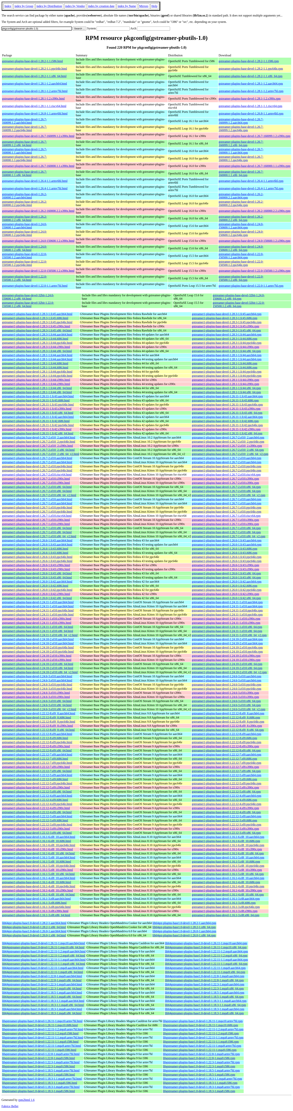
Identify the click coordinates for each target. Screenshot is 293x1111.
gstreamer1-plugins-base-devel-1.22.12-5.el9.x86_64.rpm (226, 791)
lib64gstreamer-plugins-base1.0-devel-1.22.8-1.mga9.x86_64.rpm (204, 980)
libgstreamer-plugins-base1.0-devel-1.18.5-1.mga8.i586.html (38, 1074)
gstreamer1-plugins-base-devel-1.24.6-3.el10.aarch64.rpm (226, 676)
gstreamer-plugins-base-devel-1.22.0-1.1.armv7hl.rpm (251, 285)
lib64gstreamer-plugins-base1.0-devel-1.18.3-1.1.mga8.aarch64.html (43, 1000)
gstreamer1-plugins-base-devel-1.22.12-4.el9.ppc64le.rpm (226, 804)
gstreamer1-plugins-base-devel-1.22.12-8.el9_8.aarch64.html (38, 713)
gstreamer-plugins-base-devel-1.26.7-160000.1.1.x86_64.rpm (241, 173)
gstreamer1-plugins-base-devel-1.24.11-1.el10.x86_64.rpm (227, 626)
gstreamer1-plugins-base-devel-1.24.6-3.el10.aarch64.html (37, 676)
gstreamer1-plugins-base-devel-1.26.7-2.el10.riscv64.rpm (226, 474)
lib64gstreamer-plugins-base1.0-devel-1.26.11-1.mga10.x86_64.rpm (206, 947)
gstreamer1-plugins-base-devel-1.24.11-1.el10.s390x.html (36, 618)
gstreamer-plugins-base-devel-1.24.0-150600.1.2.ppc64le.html (24, 233)
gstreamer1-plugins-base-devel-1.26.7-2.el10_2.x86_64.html (38, 449)
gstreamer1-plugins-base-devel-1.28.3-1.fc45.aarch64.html (37, 314)
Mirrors (143, 6)
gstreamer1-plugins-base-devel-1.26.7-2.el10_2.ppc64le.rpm (228, 441)
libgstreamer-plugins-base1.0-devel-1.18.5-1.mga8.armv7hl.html (41, 1070)
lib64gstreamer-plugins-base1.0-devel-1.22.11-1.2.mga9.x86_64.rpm (206, 955)
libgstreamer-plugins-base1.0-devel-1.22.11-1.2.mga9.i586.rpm (201, 1033)
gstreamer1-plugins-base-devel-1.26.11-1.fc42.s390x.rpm (226, 429)
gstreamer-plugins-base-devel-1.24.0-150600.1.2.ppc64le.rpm (241, 233)
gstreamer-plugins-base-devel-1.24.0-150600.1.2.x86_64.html (24, 248)
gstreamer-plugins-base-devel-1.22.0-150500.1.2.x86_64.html (24, 278)
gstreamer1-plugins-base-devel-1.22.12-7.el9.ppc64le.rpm (226, 762)
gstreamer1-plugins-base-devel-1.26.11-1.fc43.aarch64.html (38, 396)
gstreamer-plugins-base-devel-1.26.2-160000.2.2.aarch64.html (24, 196)
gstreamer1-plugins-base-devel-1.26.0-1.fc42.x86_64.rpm (226, 598)
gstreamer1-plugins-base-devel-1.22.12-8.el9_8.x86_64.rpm (228, 729)
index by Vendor (75, 6)
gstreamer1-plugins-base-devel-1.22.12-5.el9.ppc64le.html (37, 783)
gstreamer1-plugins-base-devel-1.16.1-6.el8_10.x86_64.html (38, 853)
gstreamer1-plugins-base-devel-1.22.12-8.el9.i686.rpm (224, 738)
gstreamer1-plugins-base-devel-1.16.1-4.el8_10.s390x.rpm (227, 890)
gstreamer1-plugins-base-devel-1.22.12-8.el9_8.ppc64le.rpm (228, 721)
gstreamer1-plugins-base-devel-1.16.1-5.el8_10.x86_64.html (38, 874)
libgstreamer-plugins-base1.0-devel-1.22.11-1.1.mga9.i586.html (40, 1041)
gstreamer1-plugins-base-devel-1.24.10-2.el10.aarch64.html (38, 639)
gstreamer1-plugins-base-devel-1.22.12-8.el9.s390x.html (36, 746)
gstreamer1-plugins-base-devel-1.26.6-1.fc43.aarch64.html (37, 540)
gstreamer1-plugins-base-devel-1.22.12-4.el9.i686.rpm (224, 799)
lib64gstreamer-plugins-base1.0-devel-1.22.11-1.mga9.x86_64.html (42, 972)
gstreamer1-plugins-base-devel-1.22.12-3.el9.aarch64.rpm (226, 816)
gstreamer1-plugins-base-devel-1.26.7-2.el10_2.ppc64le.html (38, 441)
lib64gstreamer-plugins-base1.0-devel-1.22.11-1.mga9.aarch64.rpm (205, 968)
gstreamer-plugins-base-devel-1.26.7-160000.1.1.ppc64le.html (24, 158)
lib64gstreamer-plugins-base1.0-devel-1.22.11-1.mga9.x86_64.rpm (205, 972)
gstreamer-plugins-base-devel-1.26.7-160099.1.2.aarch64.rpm (241, 121)
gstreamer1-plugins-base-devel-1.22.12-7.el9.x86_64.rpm (226, 771)
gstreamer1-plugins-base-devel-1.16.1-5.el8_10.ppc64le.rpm (228, 865)
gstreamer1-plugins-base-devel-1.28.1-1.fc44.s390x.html (36, 379)
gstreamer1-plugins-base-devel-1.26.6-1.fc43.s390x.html (36, 565)
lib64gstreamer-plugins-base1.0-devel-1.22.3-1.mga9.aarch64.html (42, 984)
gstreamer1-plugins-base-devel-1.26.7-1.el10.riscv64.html (37, 515)
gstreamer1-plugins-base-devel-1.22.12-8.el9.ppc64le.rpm (226, 742)
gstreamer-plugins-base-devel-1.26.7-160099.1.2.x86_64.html (24, 143)
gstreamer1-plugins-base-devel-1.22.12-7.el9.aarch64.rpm (226, 754)
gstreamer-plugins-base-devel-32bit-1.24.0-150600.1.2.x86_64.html (28, 297)
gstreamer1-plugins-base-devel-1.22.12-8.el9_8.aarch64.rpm (228, 713)
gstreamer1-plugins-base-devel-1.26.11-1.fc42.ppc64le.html (38, 425)
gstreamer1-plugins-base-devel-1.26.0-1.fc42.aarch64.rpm (226, 581)
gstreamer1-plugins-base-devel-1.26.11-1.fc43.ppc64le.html (38, 404)
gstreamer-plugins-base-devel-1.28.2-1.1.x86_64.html (34, 76)
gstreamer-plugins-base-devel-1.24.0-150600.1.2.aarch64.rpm (241, 226)
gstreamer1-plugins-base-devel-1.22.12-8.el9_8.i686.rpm (226, 717)
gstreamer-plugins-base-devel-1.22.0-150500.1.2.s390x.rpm (254, 270)
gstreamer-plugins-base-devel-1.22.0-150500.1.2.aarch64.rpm (241, 255)
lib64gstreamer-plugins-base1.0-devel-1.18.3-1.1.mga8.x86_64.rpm (205, 1005)
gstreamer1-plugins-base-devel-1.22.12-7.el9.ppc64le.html (37, 762)
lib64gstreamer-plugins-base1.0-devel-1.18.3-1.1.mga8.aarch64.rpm (205, 1000)
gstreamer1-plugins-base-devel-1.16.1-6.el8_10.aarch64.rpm (228, 836)
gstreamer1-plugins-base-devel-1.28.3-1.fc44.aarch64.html (37, 334)
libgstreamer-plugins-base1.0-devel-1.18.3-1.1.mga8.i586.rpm (200, 1082)
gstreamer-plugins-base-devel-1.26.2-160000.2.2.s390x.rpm (254, 210)
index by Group (23, 6)
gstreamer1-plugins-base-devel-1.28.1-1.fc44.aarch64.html (37, 355)
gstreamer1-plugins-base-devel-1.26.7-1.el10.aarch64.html (37, 499)
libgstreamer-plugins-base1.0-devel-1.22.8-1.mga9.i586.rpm (199, 1058)
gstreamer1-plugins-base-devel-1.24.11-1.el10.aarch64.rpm (227, 602)
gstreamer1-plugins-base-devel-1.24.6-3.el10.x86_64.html (37, 701)
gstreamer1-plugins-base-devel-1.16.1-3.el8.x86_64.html (36, 915)
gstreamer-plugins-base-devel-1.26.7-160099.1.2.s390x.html (38, 136)
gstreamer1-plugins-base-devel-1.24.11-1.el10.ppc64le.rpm (227, 610)
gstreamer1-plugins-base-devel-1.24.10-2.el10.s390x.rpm (226, 655)
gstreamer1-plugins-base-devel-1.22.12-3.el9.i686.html (35, 820)
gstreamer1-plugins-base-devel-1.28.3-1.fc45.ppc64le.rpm (226, 322)
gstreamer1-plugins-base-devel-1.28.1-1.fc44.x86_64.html (37, 388)
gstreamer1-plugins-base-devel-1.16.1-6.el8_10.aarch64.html (38, 836)
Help (154, 6)
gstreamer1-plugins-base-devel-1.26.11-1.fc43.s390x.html (36, 408)
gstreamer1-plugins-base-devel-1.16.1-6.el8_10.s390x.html (37, 849)
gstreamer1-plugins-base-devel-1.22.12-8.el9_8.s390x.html (37, 725)
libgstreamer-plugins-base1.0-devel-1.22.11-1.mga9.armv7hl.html (41, 1045)
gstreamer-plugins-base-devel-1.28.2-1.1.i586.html (32, 61)
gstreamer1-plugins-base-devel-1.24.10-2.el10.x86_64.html (37, 664)
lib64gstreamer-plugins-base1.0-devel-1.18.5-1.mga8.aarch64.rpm (204, 992)
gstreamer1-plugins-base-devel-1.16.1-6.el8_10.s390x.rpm (227, 849)
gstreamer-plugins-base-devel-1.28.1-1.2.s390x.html (33, 98)
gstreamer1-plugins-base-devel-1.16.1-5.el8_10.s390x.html (37, 869)
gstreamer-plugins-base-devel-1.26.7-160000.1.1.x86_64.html (24, 173)
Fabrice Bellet (9, 1106)
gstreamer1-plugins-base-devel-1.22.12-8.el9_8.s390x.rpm (227, 725)
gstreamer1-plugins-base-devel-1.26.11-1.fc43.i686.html (36, 400)
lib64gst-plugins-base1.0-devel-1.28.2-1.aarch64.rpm (184, 923)
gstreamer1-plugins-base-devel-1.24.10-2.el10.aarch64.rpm (227, 639)
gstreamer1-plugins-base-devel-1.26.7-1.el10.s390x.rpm (225, 519)
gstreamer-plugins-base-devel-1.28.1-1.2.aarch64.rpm (251, 83)
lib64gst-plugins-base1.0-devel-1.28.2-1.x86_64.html (34, 927)
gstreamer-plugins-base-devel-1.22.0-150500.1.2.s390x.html (38, 270)
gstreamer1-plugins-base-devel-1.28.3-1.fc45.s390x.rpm (225, 326)
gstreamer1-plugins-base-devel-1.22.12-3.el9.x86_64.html (37, 832)
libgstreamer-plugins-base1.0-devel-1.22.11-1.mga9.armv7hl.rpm (202, 1045)
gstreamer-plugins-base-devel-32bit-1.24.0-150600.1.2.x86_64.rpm (239, 297)
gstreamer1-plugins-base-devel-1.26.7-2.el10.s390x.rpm (225, 478)
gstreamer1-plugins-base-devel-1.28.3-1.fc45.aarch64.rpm (226, 314)
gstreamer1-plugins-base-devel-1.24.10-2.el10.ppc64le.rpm (227, 647)
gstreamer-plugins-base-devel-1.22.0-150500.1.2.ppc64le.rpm (241, 263)
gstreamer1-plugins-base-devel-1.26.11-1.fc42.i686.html (36, 421)
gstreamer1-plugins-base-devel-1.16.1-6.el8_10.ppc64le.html (38, 845)
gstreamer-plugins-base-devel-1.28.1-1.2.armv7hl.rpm (251, 91)
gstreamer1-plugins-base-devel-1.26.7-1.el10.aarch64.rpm (226, 499)
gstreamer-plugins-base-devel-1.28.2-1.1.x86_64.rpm (250, 76)
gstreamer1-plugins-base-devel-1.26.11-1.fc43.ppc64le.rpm (227, 404)
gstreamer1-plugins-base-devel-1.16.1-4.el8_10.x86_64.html (38, 894)
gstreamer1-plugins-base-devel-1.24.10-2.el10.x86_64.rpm (227, 664)
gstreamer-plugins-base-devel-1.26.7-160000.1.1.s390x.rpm (254, 166)
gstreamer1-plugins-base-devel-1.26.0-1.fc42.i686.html (35, 585)
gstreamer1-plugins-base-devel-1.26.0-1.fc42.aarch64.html (37, 581)
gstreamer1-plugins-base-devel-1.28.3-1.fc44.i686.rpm (224, 338)
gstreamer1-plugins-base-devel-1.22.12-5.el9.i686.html (35, 779)
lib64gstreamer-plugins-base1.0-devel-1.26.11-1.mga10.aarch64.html (43, 943)
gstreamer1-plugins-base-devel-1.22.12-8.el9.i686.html (35, 738)
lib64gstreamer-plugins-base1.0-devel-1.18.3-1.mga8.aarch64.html (42, 1009)
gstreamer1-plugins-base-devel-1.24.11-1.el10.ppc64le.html (38, 610)
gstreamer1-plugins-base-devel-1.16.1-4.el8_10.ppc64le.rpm (228, 886)
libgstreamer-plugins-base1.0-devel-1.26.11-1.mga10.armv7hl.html (42, 1021)
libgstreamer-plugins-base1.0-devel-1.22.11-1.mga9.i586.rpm (200, 1049)
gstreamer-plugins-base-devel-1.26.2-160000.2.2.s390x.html (38, 210)
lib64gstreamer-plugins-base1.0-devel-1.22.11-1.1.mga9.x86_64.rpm (206, 963)
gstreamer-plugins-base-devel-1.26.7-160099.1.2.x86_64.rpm (241, 143)
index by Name (127, 6)
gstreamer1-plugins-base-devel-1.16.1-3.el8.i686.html (34, 902)
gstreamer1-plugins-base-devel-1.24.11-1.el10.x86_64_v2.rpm (229, 635)
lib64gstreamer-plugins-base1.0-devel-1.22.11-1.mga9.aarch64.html (42, 968)
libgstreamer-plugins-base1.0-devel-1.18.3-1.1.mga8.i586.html (39, 1082)
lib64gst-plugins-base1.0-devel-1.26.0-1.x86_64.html (34, 935)
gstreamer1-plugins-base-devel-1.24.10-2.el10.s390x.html (36, 655)
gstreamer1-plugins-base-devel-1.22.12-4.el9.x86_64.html (37, 812)
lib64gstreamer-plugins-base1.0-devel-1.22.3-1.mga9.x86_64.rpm (204, 988)
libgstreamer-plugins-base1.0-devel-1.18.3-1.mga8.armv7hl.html (41, 1087)
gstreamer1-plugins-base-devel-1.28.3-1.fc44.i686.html (35, 338)
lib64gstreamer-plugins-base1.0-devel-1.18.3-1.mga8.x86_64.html (41, 1013)
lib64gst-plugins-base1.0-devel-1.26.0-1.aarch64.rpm (184, 931)
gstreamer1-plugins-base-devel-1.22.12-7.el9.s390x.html (36, 766)
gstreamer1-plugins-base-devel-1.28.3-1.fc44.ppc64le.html (37, 342)
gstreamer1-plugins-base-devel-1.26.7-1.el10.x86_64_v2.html (39, 536)
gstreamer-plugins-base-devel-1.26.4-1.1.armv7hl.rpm (251, 188)
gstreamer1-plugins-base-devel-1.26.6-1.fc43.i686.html (35, 548)
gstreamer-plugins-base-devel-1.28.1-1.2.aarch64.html (34, 83)
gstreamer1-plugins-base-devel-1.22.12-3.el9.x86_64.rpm (226, 832)
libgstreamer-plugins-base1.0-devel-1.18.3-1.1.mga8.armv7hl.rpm (202, 1078)
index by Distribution (49, 6)
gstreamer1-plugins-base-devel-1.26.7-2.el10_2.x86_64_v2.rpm (230, 454)
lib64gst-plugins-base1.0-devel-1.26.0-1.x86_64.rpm (184, 935)
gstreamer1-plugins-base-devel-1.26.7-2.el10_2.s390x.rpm (227, 445)
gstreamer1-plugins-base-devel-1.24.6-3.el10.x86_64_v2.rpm (228, 709)
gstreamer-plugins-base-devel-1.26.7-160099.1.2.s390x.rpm (254, 136)
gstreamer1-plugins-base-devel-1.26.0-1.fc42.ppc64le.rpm (226, 589)
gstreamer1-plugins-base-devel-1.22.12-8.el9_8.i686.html (36, 717)
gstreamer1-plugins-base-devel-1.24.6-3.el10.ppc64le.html (37, 684)
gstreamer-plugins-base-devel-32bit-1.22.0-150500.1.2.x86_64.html (28, 304)
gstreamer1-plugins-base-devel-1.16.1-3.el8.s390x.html (35, 911)
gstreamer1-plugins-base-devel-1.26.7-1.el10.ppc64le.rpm (226, 507)
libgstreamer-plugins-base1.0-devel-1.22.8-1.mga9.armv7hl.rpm (201, 1054)
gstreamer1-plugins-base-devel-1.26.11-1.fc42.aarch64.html (38, 416)
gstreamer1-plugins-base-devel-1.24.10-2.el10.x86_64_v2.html (40, 672)
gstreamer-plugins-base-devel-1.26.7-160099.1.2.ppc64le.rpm (241, 128)
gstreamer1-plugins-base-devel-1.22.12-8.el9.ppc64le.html (37, 742)
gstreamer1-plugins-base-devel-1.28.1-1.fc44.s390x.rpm (225, 379)
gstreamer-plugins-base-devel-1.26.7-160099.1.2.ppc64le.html (24, 128)
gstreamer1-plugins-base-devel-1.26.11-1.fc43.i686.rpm (225, 400)
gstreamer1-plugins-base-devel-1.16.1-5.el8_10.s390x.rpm (227, 869)
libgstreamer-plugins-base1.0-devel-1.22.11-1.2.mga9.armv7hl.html (42, 1029)
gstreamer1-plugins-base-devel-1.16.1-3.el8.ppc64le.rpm (226, 906)
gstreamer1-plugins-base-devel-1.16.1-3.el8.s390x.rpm (224, 911)
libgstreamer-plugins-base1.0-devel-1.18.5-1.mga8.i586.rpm (199, 1074)
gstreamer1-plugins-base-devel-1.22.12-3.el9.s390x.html (36, 828)
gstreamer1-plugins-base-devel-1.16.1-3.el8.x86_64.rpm (225, 915)
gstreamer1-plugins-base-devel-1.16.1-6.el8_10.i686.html (36, 841)
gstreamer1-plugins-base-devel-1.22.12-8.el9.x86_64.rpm (226, 750)
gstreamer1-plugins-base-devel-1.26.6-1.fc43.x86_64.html (37, 573)
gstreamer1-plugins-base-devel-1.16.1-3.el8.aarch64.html (36, 898)
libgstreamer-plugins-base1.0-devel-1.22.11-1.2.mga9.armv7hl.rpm (203, 1029)
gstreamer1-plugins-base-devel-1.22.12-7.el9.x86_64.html (37, 771)
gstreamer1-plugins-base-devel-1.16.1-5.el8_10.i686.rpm (226, 861)
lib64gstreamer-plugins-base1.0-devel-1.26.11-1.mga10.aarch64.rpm (206, 943)
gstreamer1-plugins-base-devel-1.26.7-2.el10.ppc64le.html (37, 466)
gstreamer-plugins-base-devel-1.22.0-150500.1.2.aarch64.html (24, 255)
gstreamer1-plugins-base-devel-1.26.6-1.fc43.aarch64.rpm (226, 540)
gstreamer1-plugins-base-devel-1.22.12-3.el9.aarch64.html (37, 816)
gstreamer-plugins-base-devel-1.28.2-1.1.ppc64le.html (34, 68)
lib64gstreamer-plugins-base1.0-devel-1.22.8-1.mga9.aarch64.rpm (204, 976)
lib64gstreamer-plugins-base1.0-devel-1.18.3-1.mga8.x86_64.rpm (204, 1013)
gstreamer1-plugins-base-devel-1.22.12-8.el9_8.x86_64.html (38, 729)
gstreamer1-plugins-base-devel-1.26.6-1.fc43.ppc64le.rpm (226, 556)
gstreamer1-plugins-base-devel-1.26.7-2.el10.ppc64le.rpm (226, 466)
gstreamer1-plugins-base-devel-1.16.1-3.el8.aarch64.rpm (226, 898)
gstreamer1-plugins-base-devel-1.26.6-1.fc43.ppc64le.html (37, 556)
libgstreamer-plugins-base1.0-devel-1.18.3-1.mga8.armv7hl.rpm (201, 1087)
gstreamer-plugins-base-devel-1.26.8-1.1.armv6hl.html (34, 113)
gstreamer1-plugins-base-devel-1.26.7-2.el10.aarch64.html (37, 458)
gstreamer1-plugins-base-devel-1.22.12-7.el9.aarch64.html (37, 754)
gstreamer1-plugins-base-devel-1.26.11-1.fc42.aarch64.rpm (227, 416)
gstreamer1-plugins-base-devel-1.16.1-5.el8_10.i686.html (36, 861)
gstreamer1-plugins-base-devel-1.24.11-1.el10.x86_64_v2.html (40, 635)
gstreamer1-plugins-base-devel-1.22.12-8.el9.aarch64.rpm (226, 734)
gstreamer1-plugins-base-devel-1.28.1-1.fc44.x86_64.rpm (226, 388)
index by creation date (101, 6)
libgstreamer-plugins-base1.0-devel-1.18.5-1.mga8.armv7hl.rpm (201, 1070)
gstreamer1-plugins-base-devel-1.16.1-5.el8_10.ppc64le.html (38, 865)
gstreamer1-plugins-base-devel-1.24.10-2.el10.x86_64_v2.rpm (229, 672)
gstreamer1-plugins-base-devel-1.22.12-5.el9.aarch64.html (37, 775)
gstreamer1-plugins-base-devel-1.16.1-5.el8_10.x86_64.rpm (228, 874)
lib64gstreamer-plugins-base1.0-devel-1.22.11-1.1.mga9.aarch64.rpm (206, 959)
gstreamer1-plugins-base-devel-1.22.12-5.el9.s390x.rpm (225, 787)
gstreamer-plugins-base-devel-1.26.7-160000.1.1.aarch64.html (24, 151)
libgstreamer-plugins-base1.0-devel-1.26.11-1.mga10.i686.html (40, 1025)
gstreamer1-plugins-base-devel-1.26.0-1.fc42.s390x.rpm (225, 594)
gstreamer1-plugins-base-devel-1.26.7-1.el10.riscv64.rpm (226, 515)
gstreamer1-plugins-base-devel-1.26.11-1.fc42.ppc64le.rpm (227, 425)
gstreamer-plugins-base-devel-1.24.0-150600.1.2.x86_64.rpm (241, 248)
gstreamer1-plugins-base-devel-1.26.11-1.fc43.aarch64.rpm (227, 396)
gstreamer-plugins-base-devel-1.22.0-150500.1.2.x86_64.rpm (241, 278)
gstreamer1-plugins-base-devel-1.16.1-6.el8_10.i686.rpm (226, 841)
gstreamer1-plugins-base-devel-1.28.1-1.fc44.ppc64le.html (37, 371)
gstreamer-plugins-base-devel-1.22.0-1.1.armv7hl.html (34, 285)
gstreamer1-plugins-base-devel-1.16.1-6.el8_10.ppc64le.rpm (228, 845)
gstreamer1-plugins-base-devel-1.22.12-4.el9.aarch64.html (37, 795)
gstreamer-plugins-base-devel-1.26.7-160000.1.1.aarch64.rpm (241, 151)
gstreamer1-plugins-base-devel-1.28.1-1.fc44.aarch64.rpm (226, 355)
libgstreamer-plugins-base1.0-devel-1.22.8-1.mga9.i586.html (38, 1058)
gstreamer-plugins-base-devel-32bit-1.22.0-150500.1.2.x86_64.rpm (239, 304)
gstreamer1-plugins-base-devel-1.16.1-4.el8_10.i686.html (36, 882)
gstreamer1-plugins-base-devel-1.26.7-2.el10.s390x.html (36, 478)
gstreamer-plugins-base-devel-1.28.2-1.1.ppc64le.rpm (251, 68)
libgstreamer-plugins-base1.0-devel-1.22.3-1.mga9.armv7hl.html (41, 1062)
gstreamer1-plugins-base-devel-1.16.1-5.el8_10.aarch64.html (38, 857)
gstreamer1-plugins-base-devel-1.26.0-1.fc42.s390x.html (36, 594)
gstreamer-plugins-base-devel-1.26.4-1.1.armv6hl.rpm (251, 180)
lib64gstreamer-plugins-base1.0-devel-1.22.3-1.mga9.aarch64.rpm (204, 984)
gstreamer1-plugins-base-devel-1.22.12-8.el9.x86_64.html (37, 750)
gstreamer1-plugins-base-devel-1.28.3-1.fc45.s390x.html (36, 326)
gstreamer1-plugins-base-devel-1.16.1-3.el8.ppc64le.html (36, 906)
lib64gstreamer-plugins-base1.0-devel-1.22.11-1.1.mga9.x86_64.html (43, 963)
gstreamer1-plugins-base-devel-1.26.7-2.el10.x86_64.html (37, 486)
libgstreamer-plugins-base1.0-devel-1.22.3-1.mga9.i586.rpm (199, 1066)
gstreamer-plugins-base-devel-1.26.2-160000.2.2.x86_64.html (24, 218)
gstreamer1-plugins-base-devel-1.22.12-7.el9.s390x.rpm (225, 766)
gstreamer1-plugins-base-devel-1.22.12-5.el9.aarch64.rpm (226, 775)
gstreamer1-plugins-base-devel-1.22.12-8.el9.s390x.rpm (225, 746)
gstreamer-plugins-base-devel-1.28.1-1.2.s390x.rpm (250, 98)
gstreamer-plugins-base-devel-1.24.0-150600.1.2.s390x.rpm (254, 240)
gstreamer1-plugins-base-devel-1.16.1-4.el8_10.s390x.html (37, 890)
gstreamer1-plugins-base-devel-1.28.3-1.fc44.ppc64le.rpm (226, 342)
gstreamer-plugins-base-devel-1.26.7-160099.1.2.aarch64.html (24, 121)
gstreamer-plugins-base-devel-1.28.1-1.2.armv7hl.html (34, 91)
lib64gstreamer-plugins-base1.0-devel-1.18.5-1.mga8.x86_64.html (41, 996)
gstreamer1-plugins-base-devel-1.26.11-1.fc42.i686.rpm (225, 421)
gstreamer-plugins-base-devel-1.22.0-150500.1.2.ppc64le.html (24, 263)
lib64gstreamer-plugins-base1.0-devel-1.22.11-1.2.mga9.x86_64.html (43, 955)
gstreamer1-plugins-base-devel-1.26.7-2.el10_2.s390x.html (37, 445)
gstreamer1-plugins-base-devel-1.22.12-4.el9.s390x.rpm (225, 808)
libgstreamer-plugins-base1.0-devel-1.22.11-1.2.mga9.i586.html (40, 1033)
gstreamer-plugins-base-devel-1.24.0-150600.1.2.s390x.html (38, 240)
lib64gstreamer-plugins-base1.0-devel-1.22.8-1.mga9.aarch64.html (42, 976)
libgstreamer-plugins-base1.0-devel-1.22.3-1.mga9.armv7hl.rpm (201, 1062)
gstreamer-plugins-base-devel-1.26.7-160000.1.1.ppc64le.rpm (241, 158)
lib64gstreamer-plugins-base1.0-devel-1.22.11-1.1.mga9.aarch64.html (44, 959)
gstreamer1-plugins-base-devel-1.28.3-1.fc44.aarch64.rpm (226, 334)
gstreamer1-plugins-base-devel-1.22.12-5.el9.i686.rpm (224, 779)
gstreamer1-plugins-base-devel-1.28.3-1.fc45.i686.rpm (224, 318)
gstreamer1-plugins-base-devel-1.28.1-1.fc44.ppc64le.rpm (226, 371)
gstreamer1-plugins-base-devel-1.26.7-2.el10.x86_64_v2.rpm (228, 495)
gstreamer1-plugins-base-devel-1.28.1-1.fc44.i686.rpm (224, 363)
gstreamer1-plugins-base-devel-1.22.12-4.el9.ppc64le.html (37, 804)
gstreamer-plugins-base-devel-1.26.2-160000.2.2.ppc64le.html (24, 203)
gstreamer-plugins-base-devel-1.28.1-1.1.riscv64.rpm (250, 106)
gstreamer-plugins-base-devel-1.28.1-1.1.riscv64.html (34, 106)
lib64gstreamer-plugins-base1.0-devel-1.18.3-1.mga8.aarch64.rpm (204, 1009)
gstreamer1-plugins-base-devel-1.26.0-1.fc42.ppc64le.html (37, 589)
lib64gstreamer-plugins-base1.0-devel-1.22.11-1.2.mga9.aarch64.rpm (206, 951)
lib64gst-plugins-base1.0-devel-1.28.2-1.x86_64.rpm (184, 927)
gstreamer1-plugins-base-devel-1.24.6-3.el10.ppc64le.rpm (226, 684)
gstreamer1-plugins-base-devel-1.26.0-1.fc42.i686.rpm (224, 585)
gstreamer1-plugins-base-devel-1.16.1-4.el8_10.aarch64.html (38, 878)
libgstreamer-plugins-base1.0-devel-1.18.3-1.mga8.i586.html (38, 1091)
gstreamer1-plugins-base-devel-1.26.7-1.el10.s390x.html (36, 519)
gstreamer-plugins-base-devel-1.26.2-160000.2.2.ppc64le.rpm (241, 203)
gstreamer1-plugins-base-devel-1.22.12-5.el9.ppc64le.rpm (226, 783)
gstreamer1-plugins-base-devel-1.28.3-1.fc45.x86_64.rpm (226, 330)
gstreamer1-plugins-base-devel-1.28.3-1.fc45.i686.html (35, 318)
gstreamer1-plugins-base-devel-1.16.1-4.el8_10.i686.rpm (226, 882)
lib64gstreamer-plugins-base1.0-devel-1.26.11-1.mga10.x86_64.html (43, 947)
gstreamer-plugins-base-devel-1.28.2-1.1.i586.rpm (249, 61)
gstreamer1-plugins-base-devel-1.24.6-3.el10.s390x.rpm (225, 692)
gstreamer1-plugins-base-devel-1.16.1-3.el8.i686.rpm (224, 902)
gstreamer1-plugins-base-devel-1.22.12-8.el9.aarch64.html (37, 734)
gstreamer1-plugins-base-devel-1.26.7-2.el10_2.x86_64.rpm (228, 449)
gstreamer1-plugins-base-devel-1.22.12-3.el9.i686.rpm (224, 820)
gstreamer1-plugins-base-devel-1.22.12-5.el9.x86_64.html (37, 791)
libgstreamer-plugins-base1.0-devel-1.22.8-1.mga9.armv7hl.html (41, 1054)
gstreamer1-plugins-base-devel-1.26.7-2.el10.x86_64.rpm (226, 486)
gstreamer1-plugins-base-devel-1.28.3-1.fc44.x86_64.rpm (226, 351)
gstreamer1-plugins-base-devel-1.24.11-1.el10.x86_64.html (37, 626)
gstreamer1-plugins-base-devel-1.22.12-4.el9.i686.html (35, 799)
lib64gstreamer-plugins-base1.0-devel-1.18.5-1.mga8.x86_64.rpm (204, 996)
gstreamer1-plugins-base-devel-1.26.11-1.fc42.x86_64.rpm (227, 433)
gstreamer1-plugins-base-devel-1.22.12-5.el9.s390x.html (36, 787)
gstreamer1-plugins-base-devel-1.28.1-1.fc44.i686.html (35, 363)
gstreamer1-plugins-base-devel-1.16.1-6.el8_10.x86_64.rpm (228, 853)
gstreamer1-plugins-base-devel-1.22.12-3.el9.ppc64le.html (37, 824)
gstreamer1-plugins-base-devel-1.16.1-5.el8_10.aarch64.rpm (228, 857)
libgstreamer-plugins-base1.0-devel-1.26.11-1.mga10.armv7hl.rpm (203, 1021)
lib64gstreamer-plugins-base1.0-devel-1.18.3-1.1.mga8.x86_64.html (43, 1005)
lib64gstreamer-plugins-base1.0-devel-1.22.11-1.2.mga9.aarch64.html (44, 951)
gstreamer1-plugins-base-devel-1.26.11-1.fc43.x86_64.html (37, 412)
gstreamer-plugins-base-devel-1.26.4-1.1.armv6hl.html (34, 180)
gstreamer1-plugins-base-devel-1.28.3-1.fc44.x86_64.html (37, 351)
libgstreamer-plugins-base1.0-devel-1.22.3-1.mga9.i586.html (38, 1066)
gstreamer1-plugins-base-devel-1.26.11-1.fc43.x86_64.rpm (227, 412)
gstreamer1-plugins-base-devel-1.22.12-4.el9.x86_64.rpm (226, 812)
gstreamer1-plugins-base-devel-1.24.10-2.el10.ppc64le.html (38, 647)
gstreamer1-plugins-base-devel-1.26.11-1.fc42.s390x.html (36, 429)
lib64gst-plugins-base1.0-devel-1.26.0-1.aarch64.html (34, 931)
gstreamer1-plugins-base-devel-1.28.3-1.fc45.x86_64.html (37, 330)
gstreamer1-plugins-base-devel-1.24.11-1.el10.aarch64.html (38, 602)
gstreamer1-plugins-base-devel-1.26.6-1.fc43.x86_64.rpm (226, 573)
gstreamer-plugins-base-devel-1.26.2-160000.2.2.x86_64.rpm (241, 218)
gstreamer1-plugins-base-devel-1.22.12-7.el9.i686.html (35, 758)
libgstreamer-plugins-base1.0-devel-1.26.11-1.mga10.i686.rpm (200, 1025)
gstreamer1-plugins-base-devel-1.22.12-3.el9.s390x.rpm (225, 828)
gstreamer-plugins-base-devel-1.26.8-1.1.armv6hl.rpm (251, 113)
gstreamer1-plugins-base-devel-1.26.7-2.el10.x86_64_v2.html (39, 495)
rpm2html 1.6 (26, 1099)
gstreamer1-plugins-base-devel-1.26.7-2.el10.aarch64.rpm (226, 458)
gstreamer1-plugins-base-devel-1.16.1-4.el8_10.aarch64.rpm (228, 878)
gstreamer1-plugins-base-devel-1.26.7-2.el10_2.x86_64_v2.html (40, 454)
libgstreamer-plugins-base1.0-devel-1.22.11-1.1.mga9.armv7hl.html (42, 1037)
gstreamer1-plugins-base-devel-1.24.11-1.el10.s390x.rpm (226, 618)
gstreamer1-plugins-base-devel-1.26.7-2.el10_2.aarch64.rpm (228, 437)
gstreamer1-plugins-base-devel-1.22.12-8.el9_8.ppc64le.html (38, 721)
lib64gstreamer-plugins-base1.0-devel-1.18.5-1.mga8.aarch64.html (42, 992)
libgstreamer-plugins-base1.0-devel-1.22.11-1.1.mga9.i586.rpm (201, 1041)
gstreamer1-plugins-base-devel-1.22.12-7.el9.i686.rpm (224, 758)
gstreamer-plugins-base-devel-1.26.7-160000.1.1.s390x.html (38, 166)
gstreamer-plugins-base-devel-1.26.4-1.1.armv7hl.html (34, 188)
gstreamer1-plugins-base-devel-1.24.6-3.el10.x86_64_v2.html (39, 709)
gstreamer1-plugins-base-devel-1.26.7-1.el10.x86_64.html (37, 528)
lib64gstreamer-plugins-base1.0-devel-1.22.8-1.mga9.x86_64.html (41, 980)
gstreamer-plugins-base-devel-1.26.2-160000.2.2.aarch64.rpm (241, 196)
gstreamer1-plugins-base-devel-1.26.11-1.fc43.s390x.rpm (226, 408)
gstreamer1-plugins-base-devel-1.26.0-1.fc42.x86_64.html (37, 598)
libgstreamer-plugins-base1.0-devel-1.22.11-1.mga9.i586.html (39, 1049)
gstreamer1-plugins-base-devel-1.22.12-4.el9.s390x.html (36, 808)
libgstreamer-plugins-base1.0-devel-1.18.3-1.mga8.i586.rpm (199, 1091)
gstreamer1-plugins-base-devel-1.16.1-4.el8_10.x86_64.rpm (228, 894)
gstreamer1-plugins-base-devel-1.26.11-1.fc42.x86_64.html (37, 433)
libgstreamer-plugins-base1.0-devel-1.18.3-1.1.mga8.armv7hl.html (42, 1078)
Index (7, 6)
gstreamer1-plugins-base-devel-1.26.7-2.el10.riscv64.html (37, 474)
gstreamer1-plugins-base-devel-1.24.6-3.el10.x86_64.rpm (226, 701)
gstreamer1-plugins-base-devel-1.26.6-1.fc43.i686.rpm (224, 548)
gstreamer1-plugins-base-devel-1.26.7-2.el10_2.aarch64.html (38, 437)
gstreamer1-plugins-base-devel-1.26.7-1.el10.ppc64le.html (37, 507)
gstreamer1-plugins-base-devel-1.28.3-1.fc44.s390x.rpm (225, 346)
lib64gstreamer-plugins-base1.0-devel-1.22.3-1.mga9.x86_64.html (41, 988)
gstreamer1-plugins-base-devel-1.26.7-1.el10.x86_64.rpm (226, 528)
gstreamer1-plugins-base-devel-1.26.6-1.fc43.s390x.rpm (225, 565)
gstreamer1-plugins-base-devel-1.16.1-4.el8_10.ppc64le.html (38, 886)
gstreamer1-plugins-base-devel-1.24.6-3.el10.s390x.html (36, 692)
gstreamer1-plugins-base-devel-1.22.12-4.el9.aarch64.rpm (226, 795)
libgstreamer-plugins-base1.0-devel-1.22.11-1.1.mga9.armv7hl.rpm (203, 1037)
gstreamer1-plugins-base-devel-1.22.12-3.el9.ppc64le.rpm (226, 824)
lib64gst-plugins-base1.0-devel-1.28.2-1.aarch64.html (34, 923)
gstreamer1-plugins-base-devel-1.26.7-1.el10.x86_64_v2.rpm (228, 536)
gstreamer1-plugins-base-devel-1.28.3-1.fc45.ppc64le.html (37, 322)
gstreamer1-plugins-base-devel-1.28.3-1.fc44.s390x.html (36, 346)
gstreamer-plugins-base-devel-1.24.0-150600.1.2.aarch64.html (24, 226)
